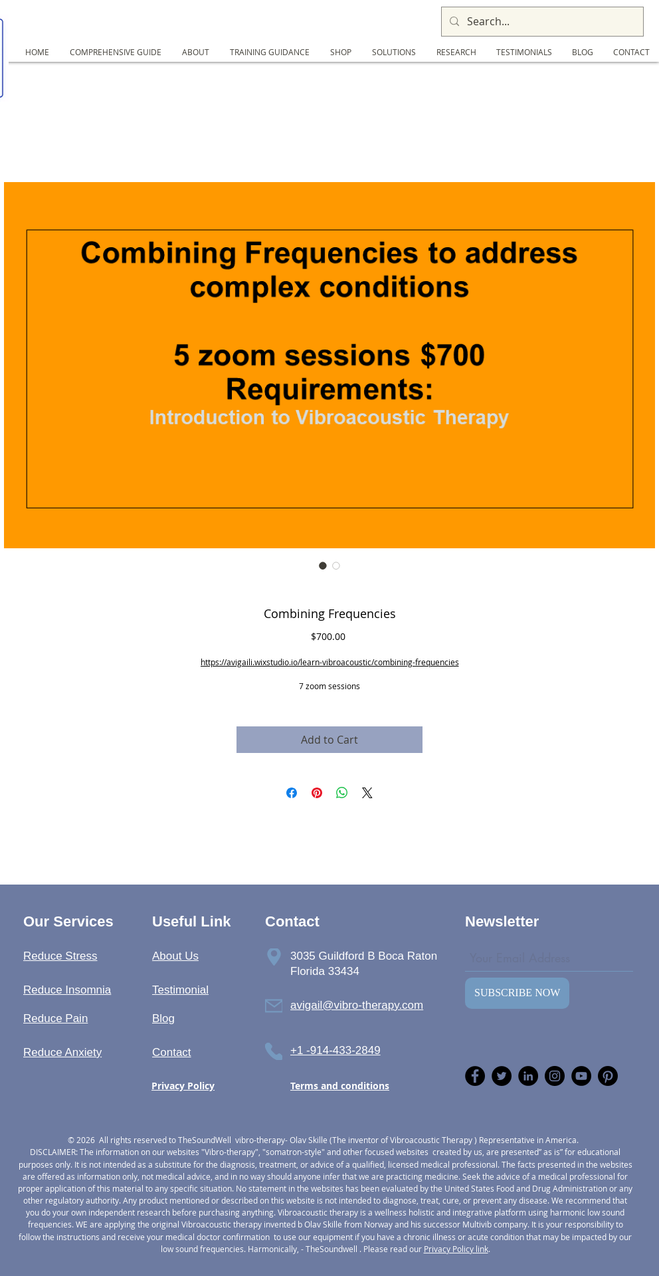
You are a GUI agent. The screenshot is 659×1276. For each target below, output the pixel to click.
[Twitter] (502, 1076)
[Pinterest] (608, 1076)
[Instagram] (555, 1076)
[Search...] (541, 21)
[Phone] (273, 957)
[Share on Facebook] (292, 793)
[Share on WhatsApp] (342, 793)
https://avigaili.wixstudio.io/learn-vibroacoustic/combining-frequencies (330, 662)
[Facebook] (475, 1076)
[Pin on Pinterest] (317, 793)
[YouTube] (581, 1076)
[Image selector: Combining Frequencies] (323, 565)
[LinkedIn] (528, 1076)
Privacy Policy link (456, 1248)
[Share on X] (367, 793)
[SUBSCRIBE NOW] (517, 993)
